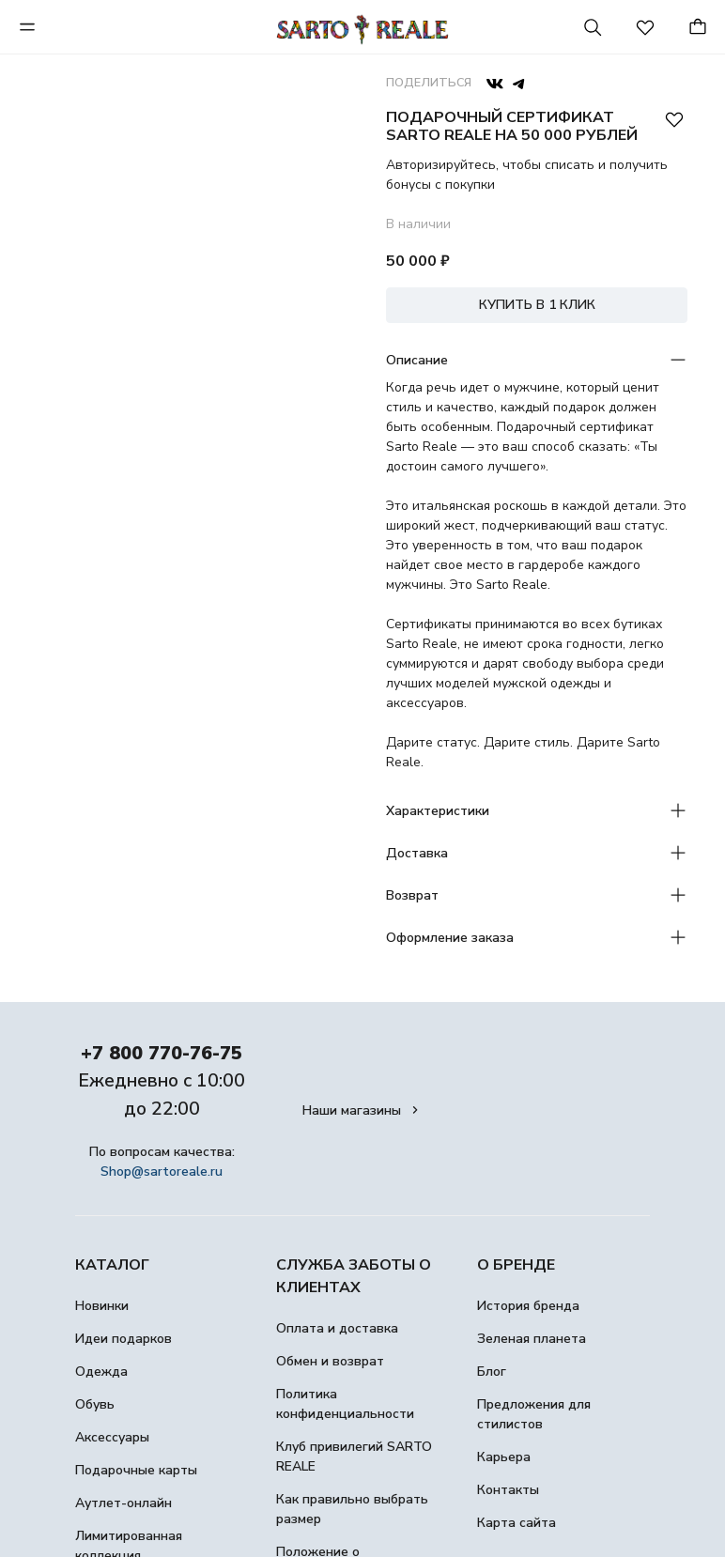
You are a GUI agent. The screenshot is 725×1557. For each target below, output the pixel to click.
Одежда (101, 1371)
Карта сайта (516, 1523)
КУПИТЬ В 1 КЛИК (537, 305)
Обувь (95, 1404)
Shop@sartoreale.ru (161, 1171)
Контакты (508, 1490)
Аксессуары (112, 1437)
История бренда (528, 1306)
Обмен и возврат (330, 1361)
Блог (491, 1371)
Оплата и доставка (337, 1328)
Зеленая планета (531, 1339)
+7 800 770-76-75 (161, 1053)
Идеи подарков (123, 1339)
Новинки (102, 1306)
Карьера (504, 1457)
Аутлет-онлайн (123, 1503)
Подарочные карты (136, 1470)
